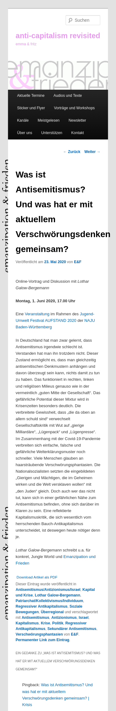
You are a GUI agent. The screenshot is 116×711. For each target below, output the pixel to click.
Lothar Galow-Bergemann (57, 595)
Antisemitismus (35, 617)
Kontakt (77, 133)
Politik (57, 623)
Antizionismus (64, 617)
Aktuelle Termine (31, 95)
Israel (83, 617)
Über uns (24, 133)
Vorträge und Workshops (74, 108)
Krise (45, 623)
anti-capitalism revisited (58, 35)
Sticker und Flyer (31, 108)
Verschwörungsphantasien (39, 634)
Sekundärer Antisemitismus (71, 629)
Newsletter (77, 120)
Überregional (52, 612)
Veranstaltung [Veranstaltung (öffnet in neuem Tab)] (37, 314)
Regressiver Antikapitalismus (42, 606)
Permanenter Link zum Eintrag (42, 640)
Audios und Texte (68, 95)
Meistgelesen (49, 120)
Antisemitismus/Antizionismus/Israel (48, 589)
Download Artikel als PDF (37, 577)
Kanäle (22, 120)
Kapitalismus (27, 623)
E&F (77, 262)
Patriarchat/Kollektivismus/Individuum (49, 601)
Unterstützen (51, 133)
